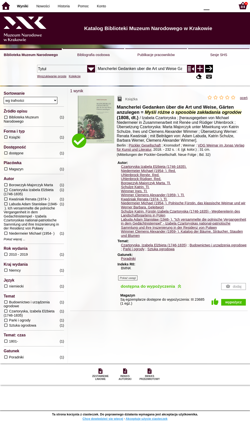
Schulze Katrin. (135, 187)
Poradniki (128, 259)
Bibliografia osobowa (93, 55)
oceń (244, 98)
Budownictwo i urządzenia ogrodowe (218, 245)
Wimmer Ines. (134, 191)
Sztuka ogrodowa (161, 249)
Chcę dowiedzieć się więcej (103, 419)
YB (185, 5)
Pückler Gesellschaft (145, 145)
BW (175, 5)
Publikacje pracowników (156, 55)
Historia (64, 6)
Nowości (43, 6)
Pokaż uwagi (128, 277)
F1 (215, 5)
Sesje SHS (218, 55)
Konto (101, 6)
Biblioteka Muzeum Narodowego (31, 55)
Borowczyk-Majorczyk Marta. (146, 183)
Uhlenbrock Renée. (140, 175)
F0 (206, 5)
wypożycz (233, 302)
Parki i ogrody (134, 249)
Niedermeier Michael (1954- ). (148, 171)
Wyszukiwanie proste (51, 76)
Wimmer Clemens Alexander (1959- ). (153, 195)
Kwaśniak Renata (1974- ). (144, 199)
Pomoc (83, 6)
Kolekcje (75, 76)
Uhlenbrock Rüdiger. (141, 179)
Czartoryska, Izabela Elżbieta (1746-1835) (154, 245)
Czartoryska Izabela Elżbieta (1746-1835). (154, 167)
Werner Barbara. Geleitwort (142, 207)
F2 (226, 5)
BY (195, 5)
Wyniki (22, 6)
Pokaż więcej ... (14, 239)
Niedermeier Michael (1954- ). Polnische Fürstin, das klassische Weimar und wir (183, 203)
